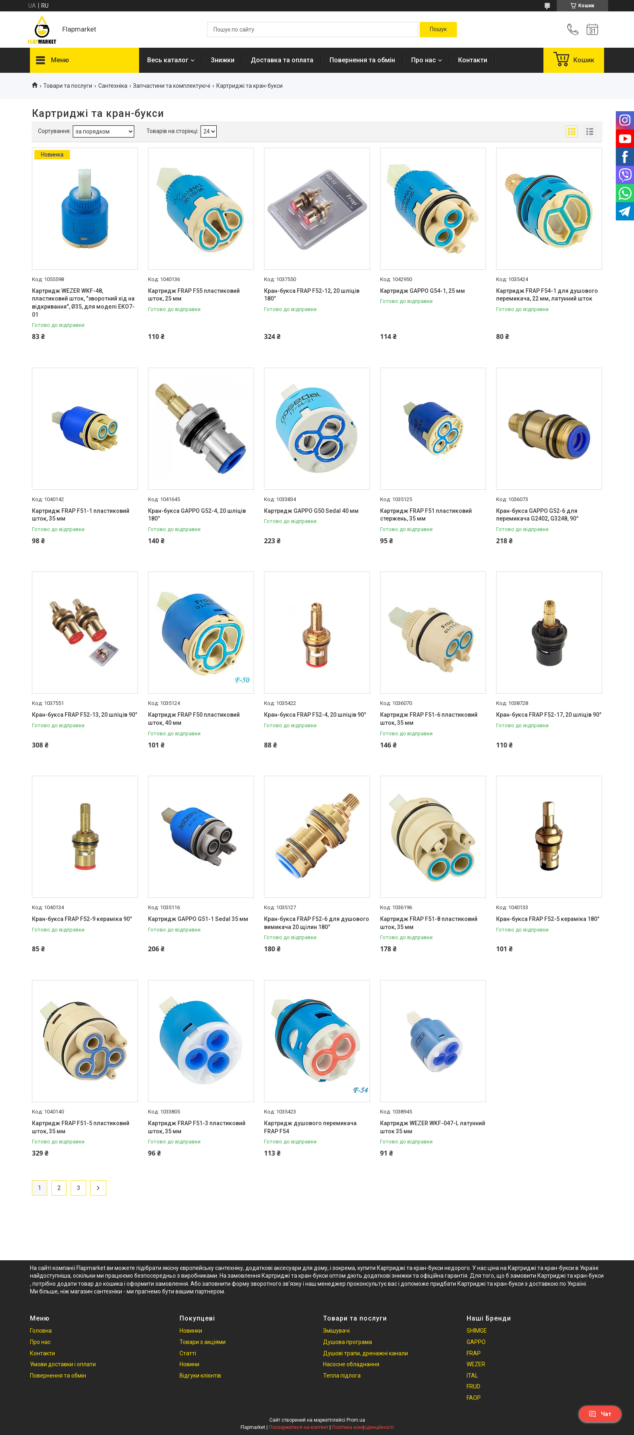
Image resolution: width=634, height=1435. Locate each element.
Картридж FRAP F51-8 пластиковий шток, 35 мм (429, 923)
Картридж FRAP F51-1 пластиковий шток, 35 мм (80, 515)
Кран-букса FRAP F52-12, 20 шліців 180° (311, 295)
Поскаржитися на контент (298, 1427)
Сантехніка (112, 86)
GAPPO (476, 1342)
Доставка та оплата (282, 60)
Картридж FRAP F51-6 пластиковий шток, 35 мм (429, 718)
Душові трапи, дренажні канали (365, 1353)
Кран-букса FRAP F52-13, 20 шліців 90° (84, 714)
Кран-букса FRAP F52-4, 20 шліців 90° (315, 714)
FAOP (474, 1398)
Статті (188, 1353)
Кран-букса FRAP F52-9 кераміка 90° (82, 919)
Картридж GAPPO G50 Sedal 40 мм (311, 511)
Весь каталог (167, 60)
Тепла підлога (342, 1375)
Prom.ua (356, 1420)
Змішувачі (336, 1330)
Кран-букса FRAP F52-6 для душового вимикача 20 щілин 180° (316, 923)
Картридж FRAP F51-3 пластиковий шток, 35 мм (196, 1127)
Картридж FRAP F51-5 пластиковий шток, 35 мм (80, 1127)
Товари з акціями (203, 1342)
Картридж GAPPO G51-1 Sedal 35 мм (198, 919)
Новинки (191, 1330)
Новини (189, 1364)
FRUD (473, 1386)
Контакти (472, 60)
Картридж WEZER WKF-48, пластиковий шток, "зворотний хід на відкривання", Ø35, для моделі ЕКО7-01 (83, 303)
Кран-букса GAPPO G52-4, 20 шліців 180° (197, 515)
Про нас (423, 60)
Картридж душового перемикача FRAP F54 (310, 1127)
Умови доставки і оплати (63, 1364)
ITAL (472, 1375)
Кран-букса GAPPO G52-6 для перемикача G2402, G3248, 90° (537, 515)
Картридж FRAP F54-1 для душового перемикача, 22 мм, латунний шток (547, 295)
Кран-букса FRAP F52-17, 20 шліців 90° (549, 714)
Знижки (223, 60)
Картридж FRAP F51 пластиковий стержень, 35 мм (426, 515)
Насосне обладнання (351, 1364)
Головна (41, 1330)
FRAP (474, 1353)
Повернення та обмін (362, 60)
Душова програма (347, 1342)
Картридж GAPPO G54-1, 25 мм (422, 291)
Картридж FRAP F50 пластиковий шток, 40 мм (194, 718)
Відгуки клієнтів (200, 1375)
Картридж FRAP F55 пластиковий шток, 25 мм (194, 295)
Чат (600, 1414)
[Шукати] (438, 29)
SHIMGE (477, 1330)
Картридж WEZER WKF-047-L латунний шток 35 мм (432, 1127)
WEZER (476, 1364)
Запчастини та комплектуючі (171, 86)
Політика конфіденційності (363, 1427)
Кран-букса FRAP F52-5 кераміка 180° (548, 919)
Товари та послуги (67, 86)
